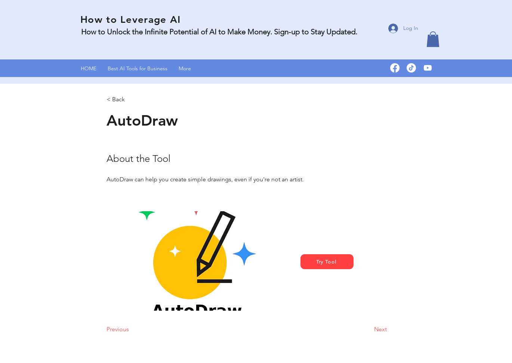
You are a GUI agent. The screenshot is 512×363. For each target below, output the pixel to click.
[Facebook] (395, 68)
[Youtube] (427, 68)
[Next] (368, 329)
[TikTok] (411, 68)
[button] (432, 39)
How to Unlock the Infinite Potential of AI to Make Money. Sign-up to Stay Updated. (220, 31)
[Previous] (131, 329)
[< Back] (131, 99)
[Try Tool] (327, 261)
